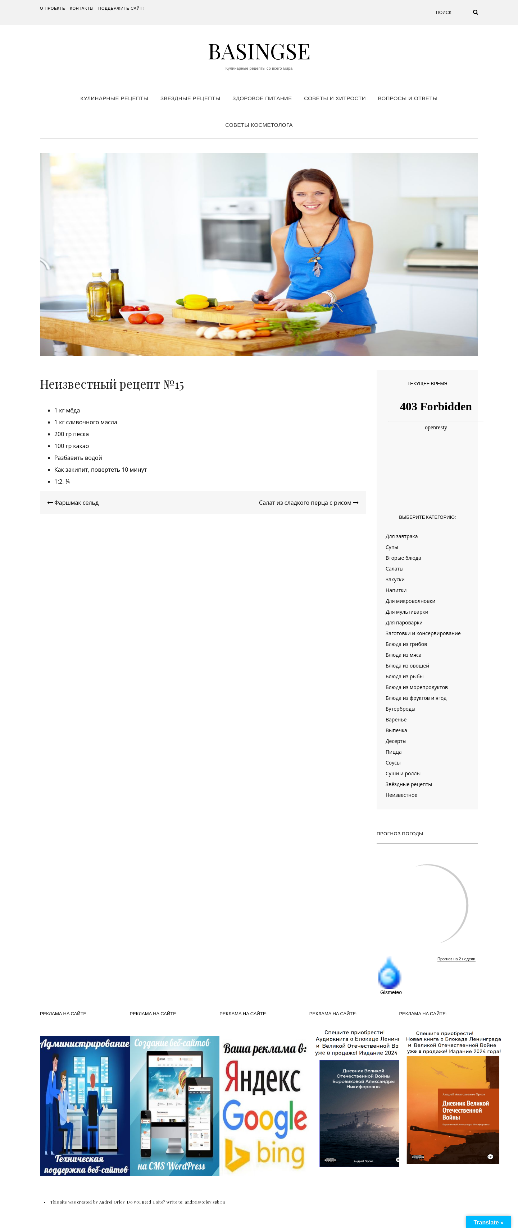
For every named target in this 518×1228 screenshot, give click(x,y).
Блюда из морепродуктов (417, 687)
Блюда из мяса (403, 654)
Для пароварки (404, 622)
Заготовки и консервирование (423, 633)
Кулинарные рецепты (115, 98)
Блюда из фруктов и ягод (416, 697)
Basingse (259, 50)
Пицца (393, 751)
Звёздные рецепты (409, 784)
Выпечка (396, 730)
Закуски (395, 579)
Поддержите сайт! (121, 8)
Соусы (393, 762)
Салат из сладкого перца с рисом (309, 503)
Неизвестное (401, 794)
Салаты (395, 568)
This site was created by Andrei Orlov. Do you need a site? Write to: (117, 1202)
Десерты (396, 741)
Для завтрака (402, 536)
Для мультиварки (407, 611)
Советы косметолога (259, 125)
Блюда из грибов (406, 644)
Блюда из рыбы (404, 676)
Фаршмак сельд (73, 503)
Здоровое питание (262, 98)
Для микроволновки (410, 600)
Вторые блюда (403, 557)
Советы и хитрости (335, 98)
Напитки (396, 590)
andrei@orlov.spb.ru (205, 1202)
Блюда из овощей (407, 665)
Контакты (82, 8)
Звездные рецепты (190, 98)
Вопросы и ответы (408, 98)
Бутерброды (400, 708)
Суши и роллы (403, 773)
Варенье (396, 719)
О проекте (52, 8)
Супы (392, 547)
